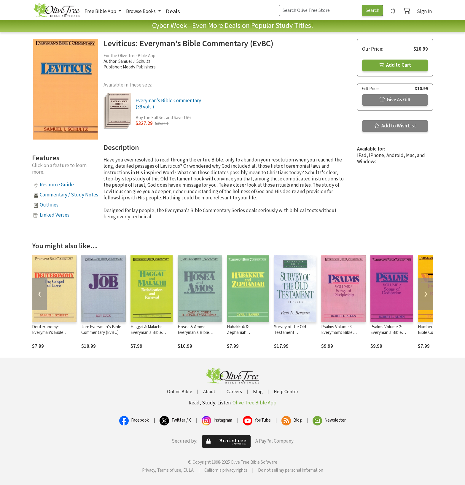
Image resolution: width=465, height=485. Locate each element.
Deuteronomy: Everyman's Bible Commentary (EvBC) (50, 332)
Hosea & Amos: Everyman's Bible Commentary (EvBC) (196, 332)
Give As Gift (395, 99)
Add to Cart (395, 65)
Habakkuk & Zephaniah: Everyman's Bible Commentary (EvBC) (245, 335)
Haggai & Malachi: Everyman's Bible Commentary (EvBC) (149, 332)
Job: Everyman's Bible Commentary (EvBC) (101, 330)
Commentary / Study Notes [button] (69, 195)
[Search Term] (320, 10)
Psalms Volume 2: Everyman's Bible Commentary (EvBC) (389, 332)
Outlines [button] (49, 205)
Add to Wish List (395, 125)
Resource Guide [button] (57, 184)
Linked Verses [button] (54, 215)
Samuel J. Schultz (134, 61)
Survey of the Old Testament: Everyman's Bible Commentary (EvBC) (292, 335)
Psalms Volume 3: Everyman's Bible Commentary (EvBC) (340, 332)
